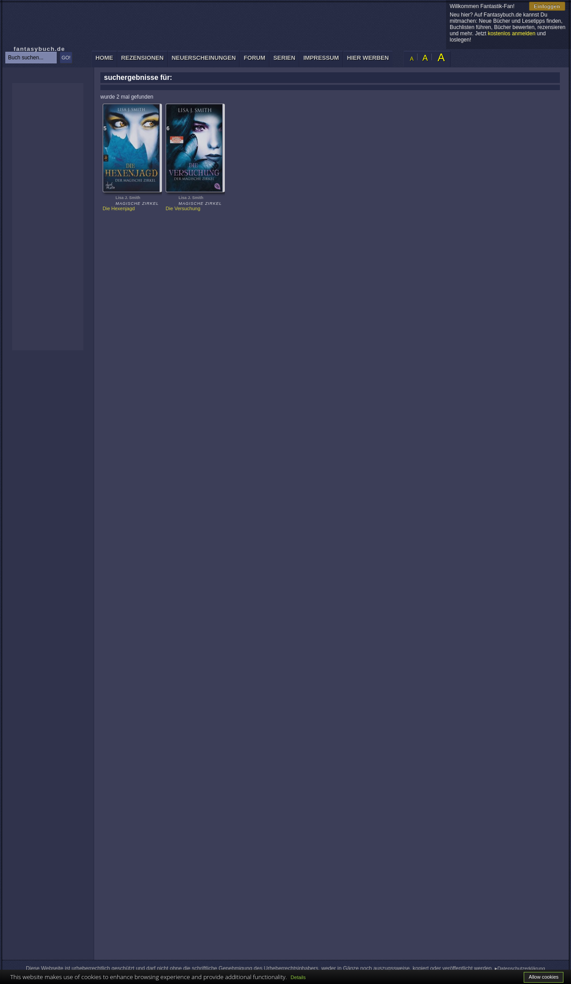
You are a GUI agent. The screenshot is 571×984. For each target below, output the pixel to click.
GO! (66, 57)
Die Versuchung (183, 208)
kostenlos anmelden (511, 33)
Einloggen (547, 6)
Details (298, 977)
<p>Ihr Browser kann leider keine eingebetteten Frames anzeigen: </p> (47, 216)
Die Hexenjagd (119, 208)
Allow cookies (544, 977)
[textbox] (31, 57)
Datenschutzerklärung (521, 968)
